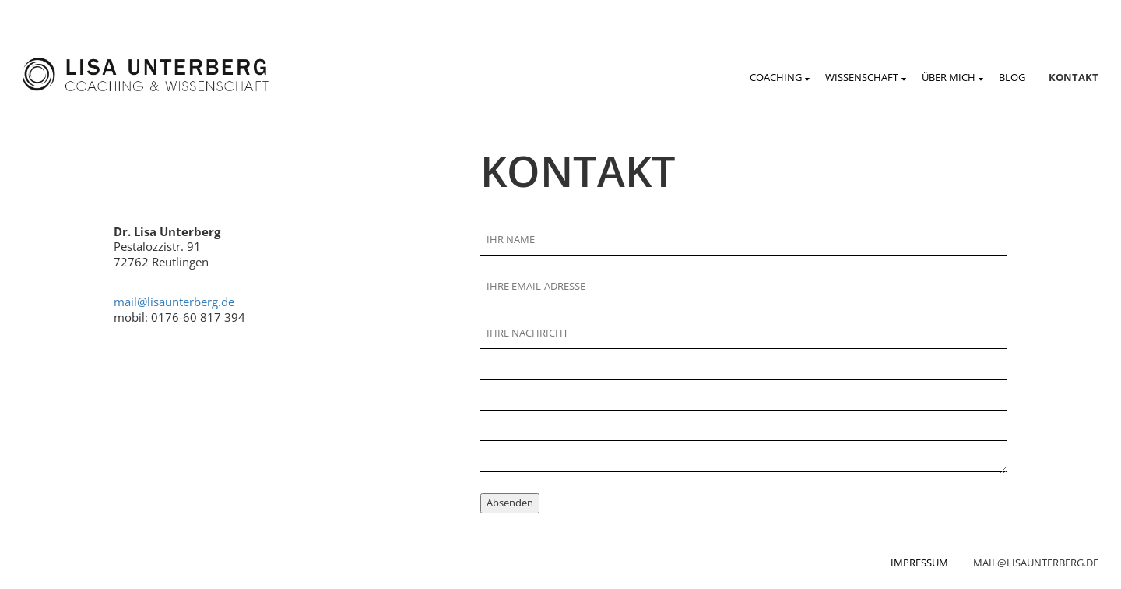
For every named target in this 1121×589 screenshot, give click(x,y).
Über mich (948, 77)
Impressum (919, 562)
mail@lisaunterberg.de (174, 301)
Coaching (776, 77)
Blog (1012, 77)
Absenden (510, 503)
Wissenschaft (861, 77)
